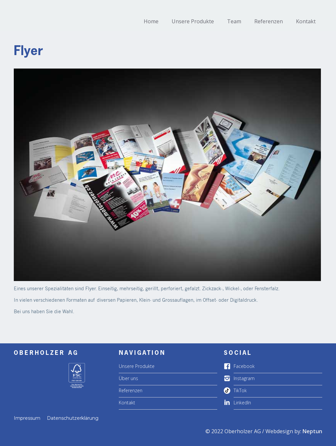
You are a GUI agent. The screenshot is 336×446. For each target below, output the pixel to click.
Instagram (244, 378)
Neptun (312, 431)
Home (151, 21)
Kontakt (306, 21)
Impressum (27, 418)
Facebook (244, 366)
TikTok (240, 390)
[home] (51, 8)
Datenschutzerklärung (72, 418)
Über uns (128, 378)
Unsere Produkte (193, 21)
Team (234, 21)
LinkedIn (242, 402)
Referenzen (268, 21)
